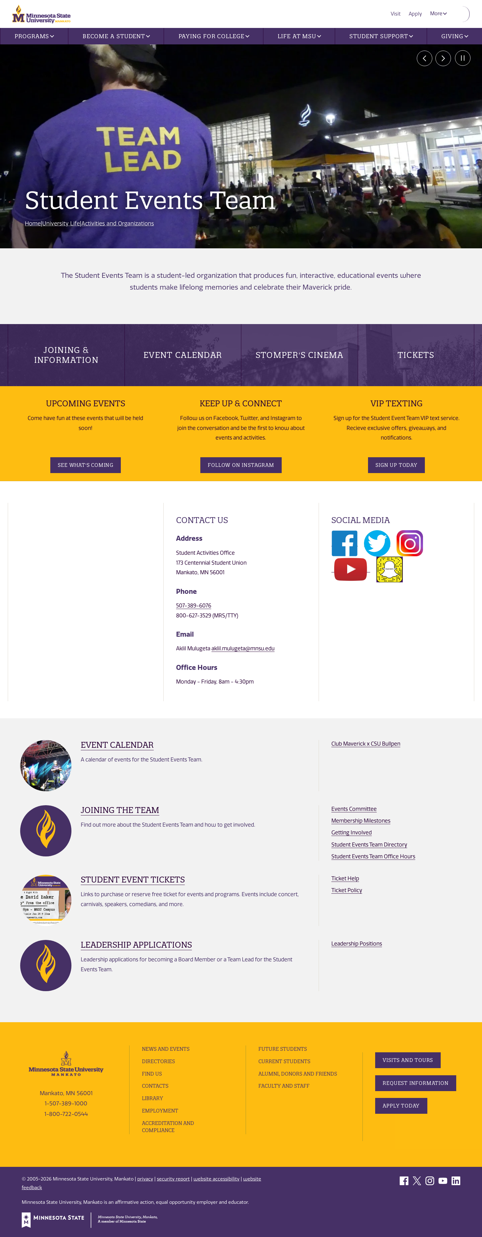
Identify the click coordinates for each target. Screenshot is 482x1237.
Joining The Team (120, 810)
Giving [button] (454, 36)
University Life (61, 223)
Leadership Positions (356, 944)
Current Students (284, 1061)
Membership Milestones (360, 821)
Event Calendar (182, 355)
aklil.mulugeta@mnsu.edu (243, 648)
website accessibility (216, 1179)
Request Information (416, 1083)
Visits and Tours (408, 1060)
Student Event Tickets (133, 879)
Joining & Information (66, 355)
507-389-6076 (193, 606)
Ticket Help (345, 878)
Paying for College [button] (214, 36)
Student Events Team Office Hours (373, 856)
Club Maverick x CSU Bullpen (365, 744)
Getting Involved (351, 832)
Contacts (155, 1086)
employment (160, 1111)
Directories (158, 1061)
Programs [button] (34, 36)
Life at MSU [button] (299, 36)
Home (33, 223)
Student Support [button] (381, 36)
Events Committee (354, 809)
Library (152, 1098)
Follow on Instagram (241, 465)
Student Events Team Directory (369, 845)
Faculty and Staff (284, 1086)
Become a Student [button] (116, 36)
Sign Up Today (396, 465)
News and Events (166, 1049)
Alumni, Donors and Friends (298, 1074)
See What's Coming (85, 465)
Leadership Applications (136, 945)
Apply (416, 13)
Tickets (416, 355)
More (438, 13)
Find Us (152, 1074)
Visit (397, 13)
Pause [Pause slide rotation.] (462, 58)
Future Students (282, 1049)
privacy (145, 1179)
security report (173, 1179)
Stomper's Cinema (299, 355)
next (443, 58)
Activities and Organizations (118, 223)
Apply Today (401, 1106)
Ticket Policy (346, 890)
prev (424, 58)
